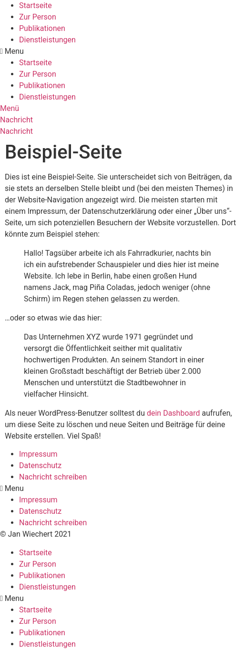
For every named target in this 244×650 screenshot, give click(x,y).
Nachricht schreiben (53, 476)
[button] (122, 51)
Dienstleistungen (47, 39)
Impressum (38, 454)
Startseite (35, 5)
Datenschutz (40, 465)
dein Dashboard (173, 413)
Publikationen (42, 28)
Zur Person (37, 16)
